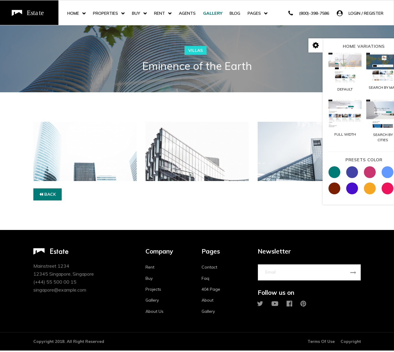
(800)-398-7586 (314, 13)
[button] (360, 13)
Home (73, 13)
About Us (154, 312)
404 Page (211, 290)
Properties (105, 13)
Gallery (212, 13)
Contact (209, 268)
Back (47, 195)
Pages (254, 13)
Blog (235, 13)
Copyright (351, 343)
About (207, 301)
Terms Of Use (321, 343)
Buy (136, 13)
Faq (205, 279)
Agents (187, 13)
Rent (159, 13)
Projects (153, 290)
